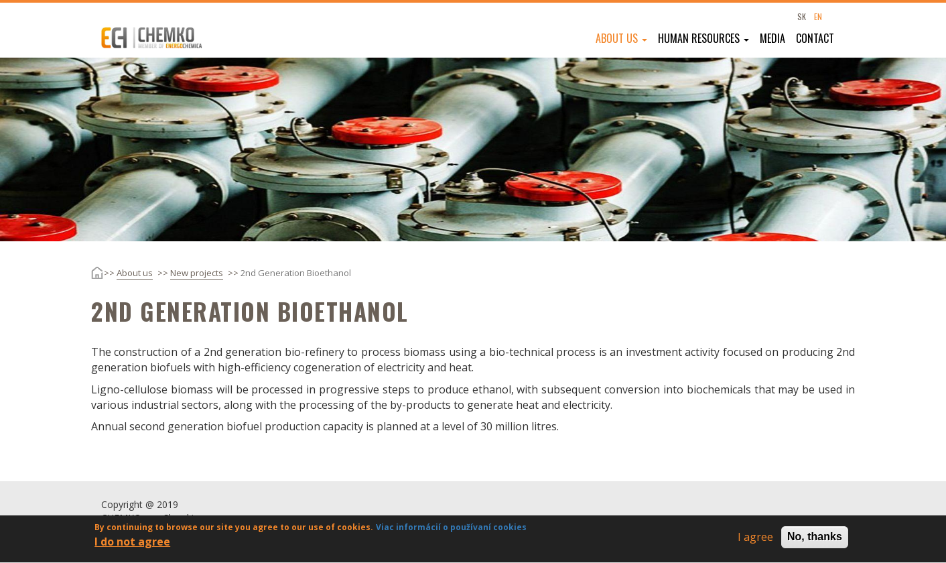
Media (772, 38)
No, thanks (814, 541)
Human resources (703, 38)
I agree (755, 541)
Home (87, 273)
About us (621, 38)
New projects (196, 273)
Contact (815, 38)
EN (818, 16)
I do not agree (132, 545)
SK (801, 16)
